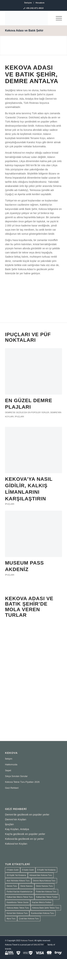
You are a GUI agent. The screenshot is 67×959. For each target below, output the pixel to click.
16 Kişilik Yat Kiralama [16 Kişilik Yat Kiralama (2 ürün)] (16, 875)
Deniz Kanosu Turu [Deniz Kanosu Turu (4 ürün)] (44, 886)
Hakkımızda (11, 764)
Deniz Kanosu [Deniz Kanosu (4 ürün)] (26, 886)
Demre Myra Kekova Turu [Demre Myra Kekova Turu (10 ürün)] (44, 881)
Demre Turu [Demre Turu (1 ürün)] (12, 886)
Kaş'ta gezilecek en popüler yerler (25, 833)
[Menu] (57, 18)
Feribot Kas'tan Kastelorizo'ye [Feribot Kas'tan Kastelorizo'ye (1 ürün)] (20, 891)
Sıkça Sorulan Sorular (16, 776)
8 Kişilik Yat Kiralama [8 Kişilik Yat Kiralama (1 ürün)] (46, 870)
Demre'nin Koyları (15, 819)
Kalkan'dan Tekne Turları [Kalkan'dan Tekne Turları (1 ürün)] (47, 897)
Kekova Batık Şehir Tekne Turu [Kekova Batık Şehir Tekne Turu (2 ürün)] (45, 908)
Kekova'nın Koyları (16, 843)
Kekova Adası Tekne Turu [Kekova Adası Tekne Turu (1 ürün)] (18, 908)
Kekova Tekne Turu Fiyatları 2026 (22, 782)
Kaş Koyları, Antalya (17, 829)
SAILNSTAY (38, 945)
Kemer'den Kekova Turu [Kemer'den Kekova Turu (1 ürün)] (17, 913)
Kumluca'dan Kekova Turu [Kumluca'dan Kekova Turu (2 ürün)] (42, 913)
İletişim (28, 3)
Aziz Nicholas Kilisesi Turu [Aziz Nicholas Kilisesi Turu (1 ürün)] (18, 881)
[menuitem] (28, 3)
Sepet (8, 770)
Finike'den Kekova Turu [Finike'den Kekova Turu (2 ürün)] (46, 891)
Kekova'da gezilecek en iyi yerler (24, 838)
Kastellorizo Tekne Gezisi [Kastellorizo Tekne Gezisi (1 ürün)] (18, 902)
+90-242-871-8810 (35, 8)
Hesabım (40, 3)
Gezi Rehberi (12, 788)
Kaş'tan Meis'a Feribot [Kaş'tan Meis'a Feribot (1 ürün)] (41, 902)
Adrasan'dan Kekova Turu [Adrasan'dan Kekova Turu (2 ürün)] (40, 875)
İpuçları (19, 416)
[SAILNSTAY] (28, 18)
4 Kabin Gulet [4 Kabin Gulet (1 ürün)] (13, 870)
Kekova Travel (27, 940)
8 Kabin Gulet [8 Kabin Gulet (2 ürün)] (28, 870)
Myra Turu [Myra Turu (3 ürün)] (11, 918)
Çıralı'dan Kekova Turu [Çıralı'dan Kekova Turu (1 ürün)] (29, 918)
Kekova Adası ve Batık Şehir (24, 30)
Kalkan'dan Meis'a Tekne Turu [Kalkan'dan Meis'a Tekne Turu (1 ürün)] (20, 897)
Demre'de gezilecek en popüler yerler (27, 412)
